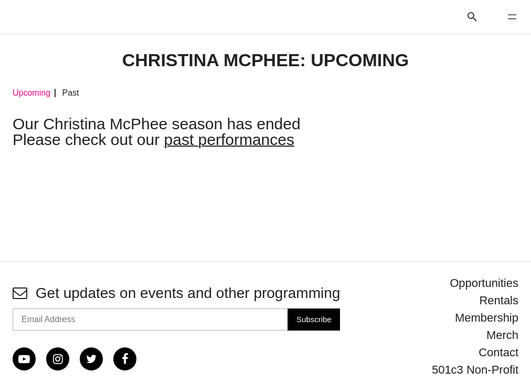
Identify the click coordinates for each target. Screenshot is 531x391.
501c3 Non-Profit (475, 369)
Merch (502, 335)
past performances (229, 139)
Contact (498, 352)
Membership (486, 317)
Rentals (498, 300)
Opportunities (484, 283)
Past (70, 93)
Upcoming (31, 93)
